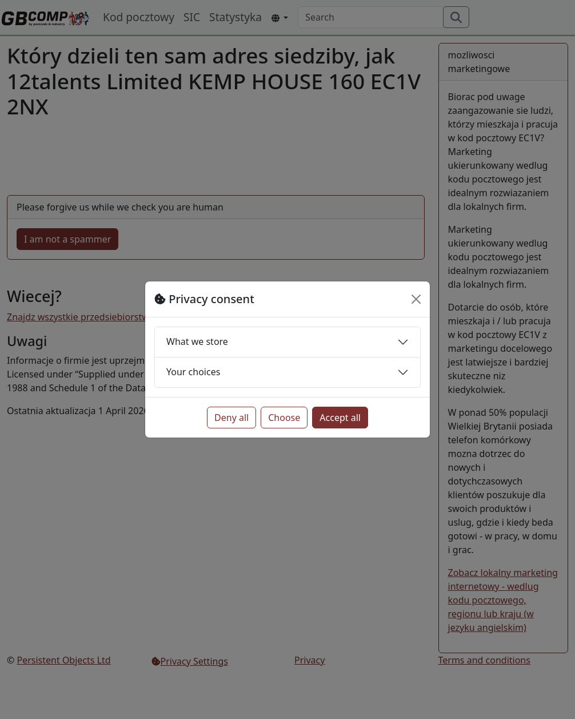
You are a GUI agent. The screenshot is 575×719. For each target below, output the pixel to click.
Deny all (231, 417)
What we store (197, 341)
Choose (284, 417)
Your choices (193, 372)
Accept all (340, 417)
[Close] (416, 299)
